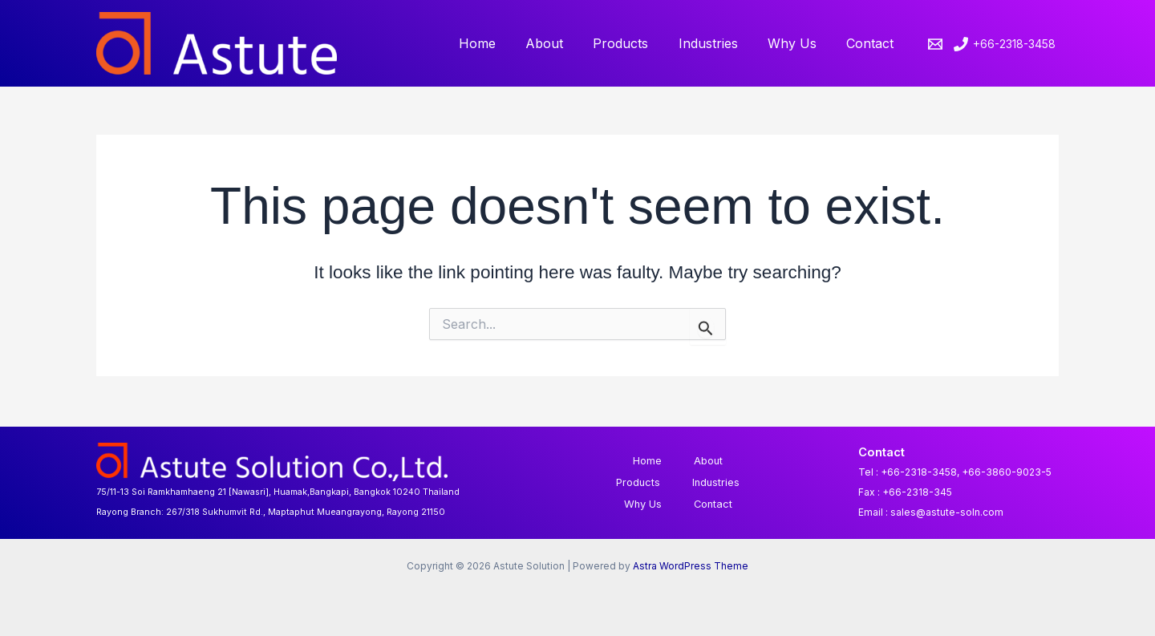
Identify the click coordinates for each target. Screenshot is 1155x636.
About (563, 43)
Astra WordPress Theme (690, 566)
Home (500, 43)
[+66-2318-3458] (1004, 44)
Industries (718, 43)
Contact (872, 43)
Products (635, 43)
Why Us (798, 43)
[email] (938, 44)
